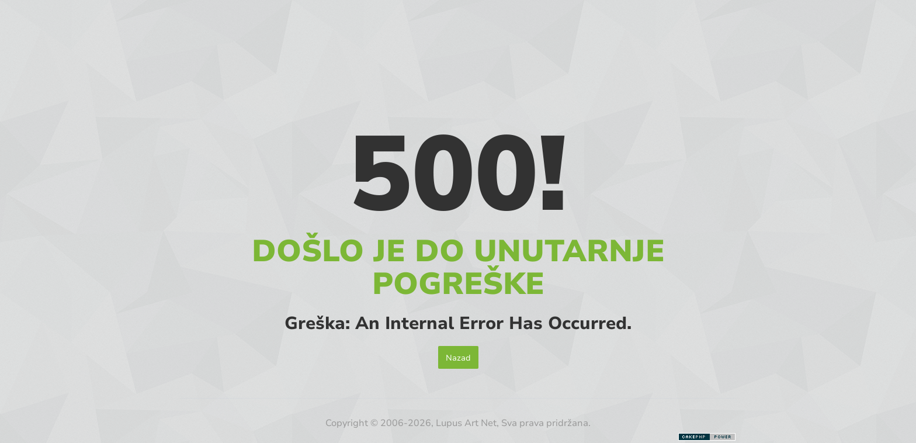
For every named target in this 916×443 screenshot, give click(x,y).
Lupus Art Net (466, 422)
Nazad (458, 357)
